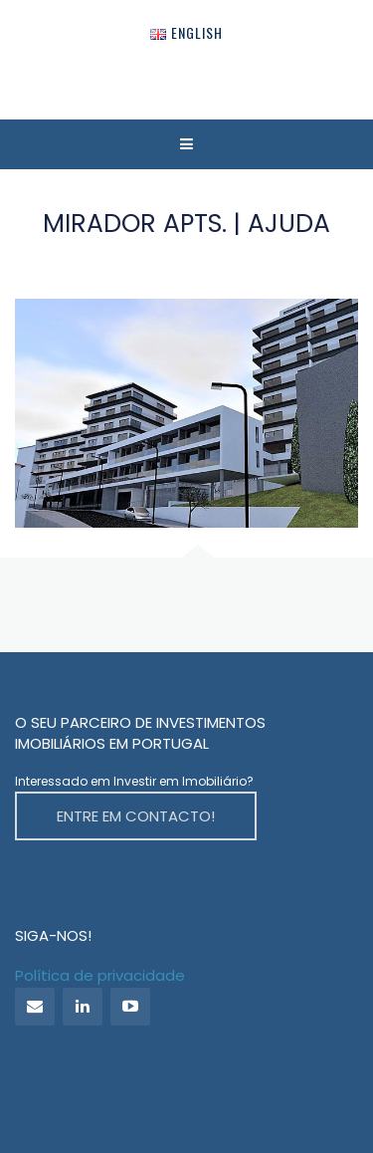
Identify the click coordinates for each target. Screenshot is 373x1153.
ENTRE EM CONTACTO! (136, 816)
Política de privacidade (100, 975)
